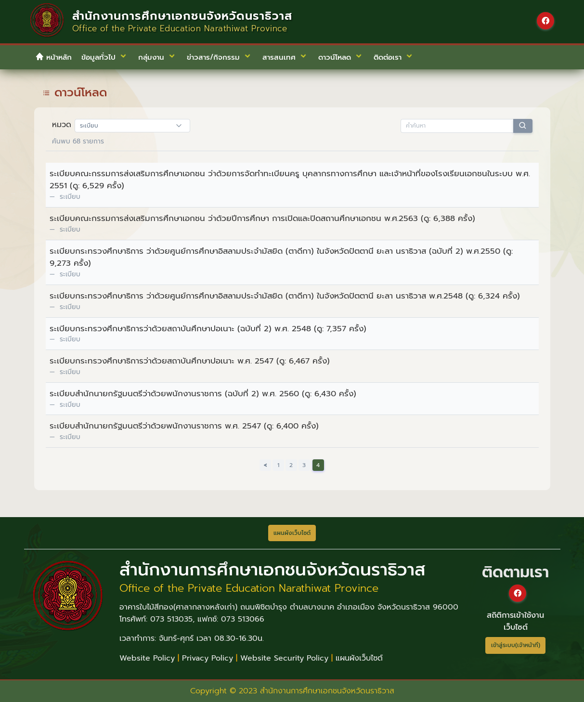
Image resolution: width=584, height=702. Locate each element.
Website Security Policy (284, 658)
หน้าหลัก (53, 57)
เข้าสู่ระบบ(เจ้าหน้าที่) (515, 645)
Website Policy (147, 658)
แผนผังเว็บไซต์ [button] (292, 533)
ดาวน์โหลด (80, 92)
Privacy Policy (207, 658)
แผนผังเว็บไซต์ (359, 658)
